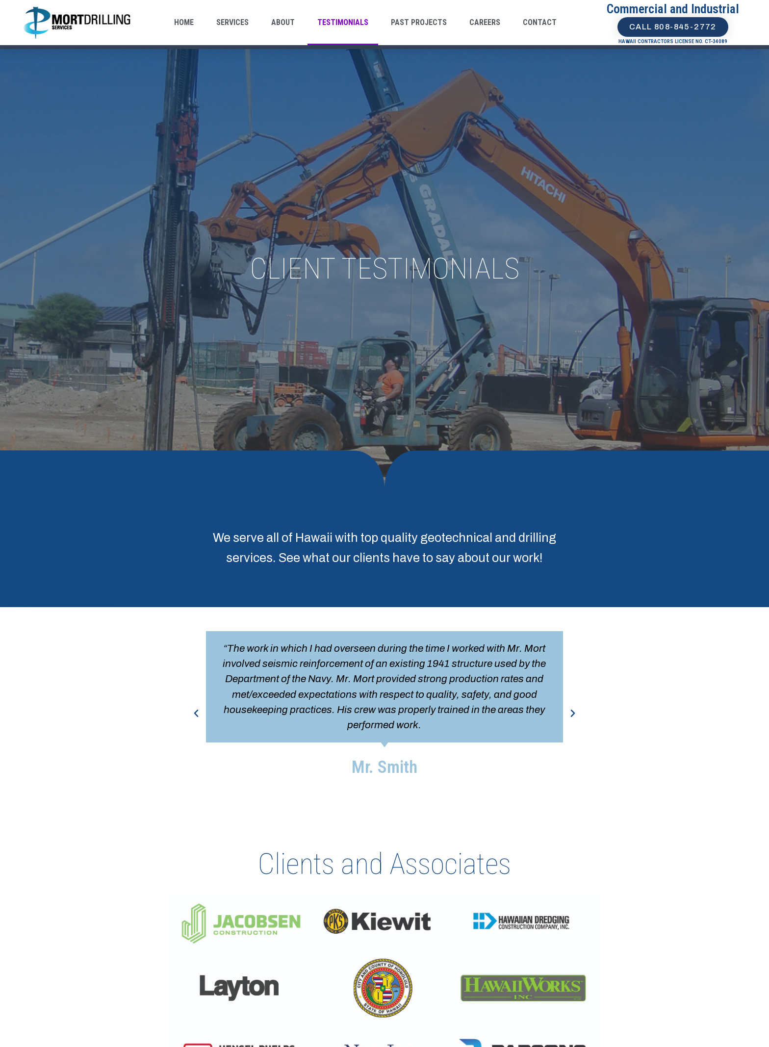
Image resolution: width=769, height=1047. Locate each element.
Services (232, 22)
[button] (196, 713)
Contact (540, 22)
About (283, 22)
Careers (484, 22)
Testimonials (342, 22)
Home (184, 22)
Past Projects (419, 22)
